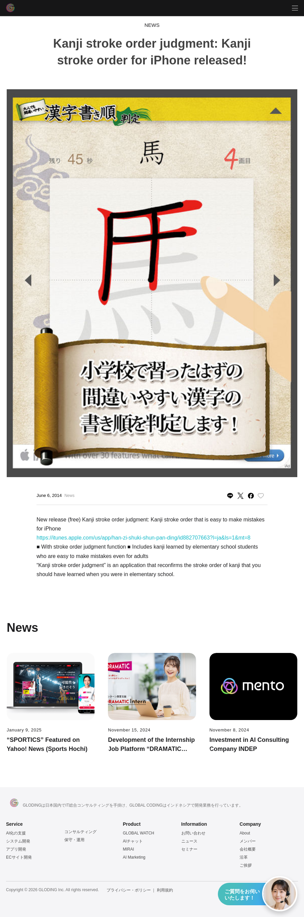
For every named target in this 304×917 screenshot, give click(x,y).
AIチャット (132, 841)
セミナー (189, 849)
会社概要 (248, 849)
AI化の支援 (16, 833)
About (245, 833)
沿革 (244, 857)
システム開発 (18, 841)
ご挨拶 (246, 865)
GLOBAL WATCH (138, 833)
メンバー (248, 841)
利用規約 (165, 890)
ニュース (189, 841)
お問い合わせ (193, 833)
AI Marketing (134, 857)
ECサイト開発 (19, 857)
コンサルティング (80, 831)
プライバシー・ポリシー (129, 890)
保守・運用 (74, 839)
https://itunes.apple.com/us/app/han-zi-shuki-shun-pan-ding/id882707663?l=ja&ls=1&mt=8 (143, 538)
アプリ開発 (16, 849)
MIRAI (128, 849)
